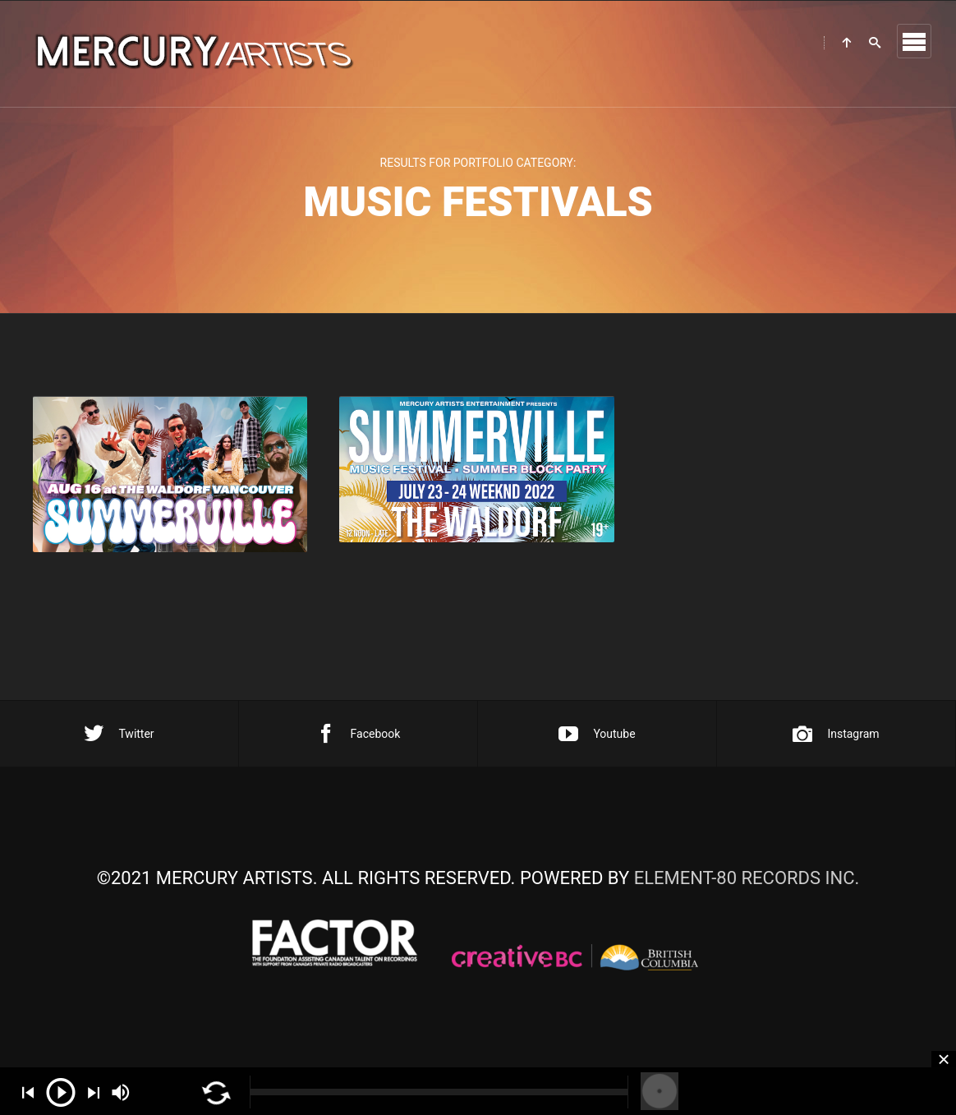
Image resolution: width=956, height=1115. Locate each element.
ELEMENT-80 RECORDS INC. (747, 878)
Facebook (358, 734)
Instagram (836, 734)
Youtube (596, 734)
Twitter (119, 734)
